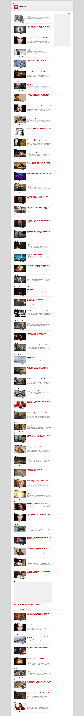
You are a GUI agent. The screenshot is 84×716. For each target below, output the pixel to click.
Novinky (16, 691)
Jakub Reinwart (17, 634)
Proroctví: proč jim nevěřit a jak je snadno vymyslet (37, 647)
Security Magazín (18, 354)
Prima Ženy (17, 558)
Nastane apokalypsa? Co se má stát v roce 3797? (37, 344)
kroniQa (16, 411)
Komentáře (21, 22)
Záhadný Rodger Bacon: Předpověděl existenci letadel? (38, 15)
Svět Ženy (16, 241)
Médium (28, 286)
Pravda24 (16, 490)
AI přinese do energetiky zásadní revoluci (35, 254)
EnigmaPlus (17, 13)
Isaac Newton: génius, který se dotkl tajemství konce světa (39, 128)
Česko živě (17, 81)
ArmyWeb (16, 377)
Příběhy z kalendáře (18, 206)
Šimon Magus (17, 320)
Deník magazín (17, 115)
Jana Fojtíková (17, 388)
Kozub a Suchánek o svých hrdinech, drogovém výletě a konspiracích (28, 604)
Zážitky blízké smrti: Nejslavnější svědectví (35, 49)
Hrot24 (16, 252)
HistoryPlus (17, 183)
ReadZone (17, 138)
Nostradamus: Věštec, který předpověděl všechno (37, 390)
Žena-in (16, 657)
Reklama (69, 13)
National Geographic (18, 445)
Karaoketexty (17, 298)
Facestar (16, 172)
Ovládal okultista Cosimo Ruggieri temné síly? (36, 60)
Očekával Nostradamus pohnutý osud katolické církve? (38, 310)
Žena (16, 36)
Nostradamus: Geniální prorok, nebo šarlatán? (36, 276)
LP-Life (16, 702)
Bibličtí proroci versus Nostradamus (34, 322)
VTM (15, 366)
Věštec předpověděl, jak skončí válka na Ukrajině (37, 503)
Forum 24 (16, 104)
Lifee (16, 194)
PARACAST (17, 581)
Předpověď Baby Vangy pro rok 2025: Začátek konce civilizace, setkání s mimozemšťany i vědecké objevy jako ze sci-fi (38, 659)
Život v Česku (17, 668)
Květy (16, 547)
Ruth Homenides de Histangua (20, 286)
